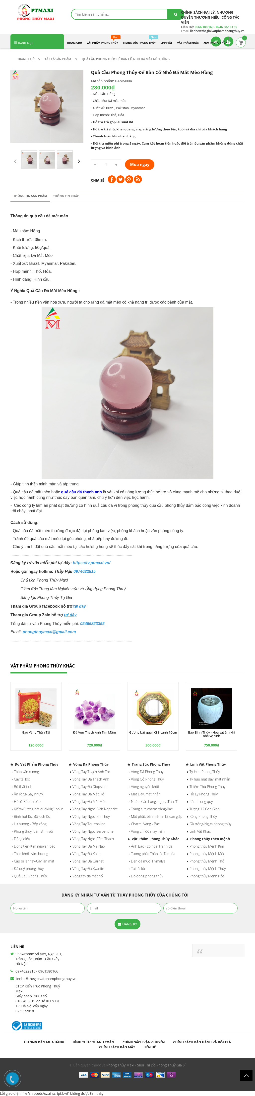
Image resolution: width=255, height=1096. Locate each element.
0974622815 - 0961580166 (36, 971)
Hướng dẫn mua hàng (44, 1042)
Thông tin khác (66, 196)
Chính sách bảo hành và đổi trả (202, 1042)
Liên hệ (149, 1047)
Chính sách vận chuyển (144, 1042)
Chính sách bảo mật (117, 1047)
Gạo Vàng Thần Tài (36, 732)
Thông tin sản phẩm (30, 196)
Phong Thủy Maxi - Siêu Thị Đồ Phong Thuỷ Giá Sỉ (146, 1065)
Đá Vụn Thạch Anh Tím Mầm (94, 732)
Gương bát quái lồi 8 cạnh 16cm (153, 732)
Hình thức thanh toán (93, 1042)
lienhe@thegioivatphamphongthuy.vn (45, 978)
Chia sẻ (97, 180)
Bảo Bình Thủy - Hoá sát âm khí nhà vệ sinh (211, 734)
